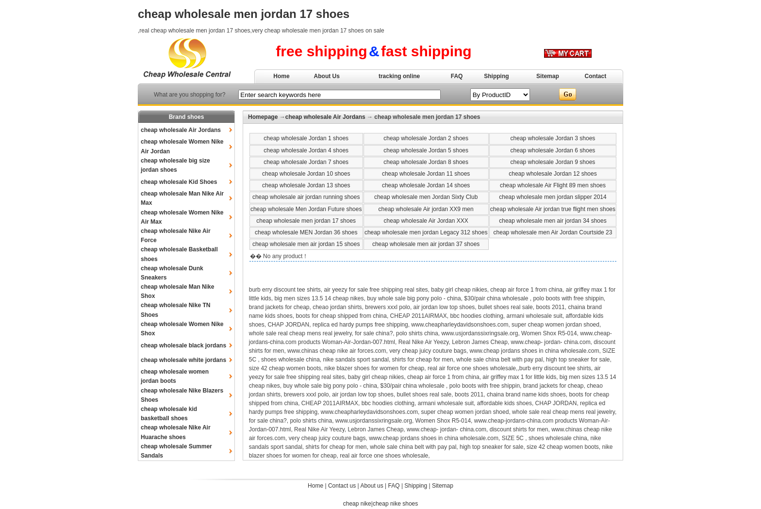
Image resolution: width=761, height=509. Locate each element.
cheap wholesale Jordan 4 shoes (306, 150)
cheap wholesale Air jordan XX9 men (426, 209)
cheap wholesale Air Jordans (181, 130)
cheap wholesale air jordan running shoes (306, 197)
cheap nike (357, 503)
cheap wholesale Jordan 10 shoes (306, 173)
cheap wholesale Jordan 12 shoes (552, 173)
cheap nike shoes (395, 503)
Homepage (263, 117)
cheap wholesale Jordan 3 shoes (553, 138)
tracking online (399, 76)
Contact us (342, 485)
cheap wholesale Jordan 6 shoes (553, 150)
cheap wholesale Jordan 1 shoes (306, 138)
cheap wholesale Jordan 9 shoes (553, 162)
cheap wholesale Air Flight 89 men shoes (553, 185)
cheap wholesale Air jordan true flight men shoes (552, 209)
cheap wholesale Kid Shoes (179, 182)
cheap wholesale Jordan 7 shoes (306, 162)
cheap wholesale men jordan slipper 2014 (552, 197)
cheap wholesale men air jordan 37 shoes (426, 244)
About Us (327, 76)
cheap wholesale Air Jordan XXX (426, 220)
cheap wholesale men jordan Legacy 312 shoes (426, 232)
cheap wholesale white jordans (183, 360)
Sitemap (547, 76)
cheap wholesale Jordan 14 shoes (426, 185)
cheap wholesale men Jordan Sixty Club (426, 197)
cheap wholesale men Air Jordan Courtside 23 (553, 232)
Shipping (496, 76)
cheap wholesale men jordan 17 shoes (306, 220)
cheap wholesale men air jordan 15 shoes (306, 244)
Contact (596, 76)
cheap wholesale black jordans (183, 345)
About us (371, 485)
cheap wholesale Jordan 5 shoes (425, 150)
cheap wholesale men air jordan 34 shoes (552, 220)
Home (281, 76)
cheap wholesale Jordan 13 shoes (306, 185)
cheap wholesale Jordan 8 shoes (425, 162)
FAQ (457, 76)
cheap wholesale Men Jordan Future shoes (306, 209)
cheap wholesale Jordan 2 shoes (425, 138)
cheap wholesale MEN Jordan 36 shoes (306, 232)
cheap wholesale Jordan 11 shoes (426, 173)
